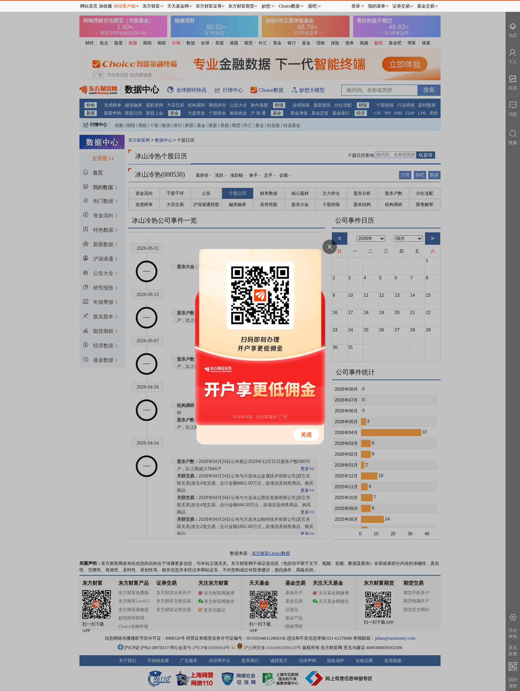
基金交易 (425, 6)
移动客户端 (124, 6)
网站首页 (89, 6)
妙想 (266, 6)
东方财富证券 (209, 6)
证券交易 (401, 6)
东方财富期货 (241, 6)
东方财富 (151, 6)
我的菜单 (376, 6)
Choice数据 (289, 6)
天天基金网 (178, 6)
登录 (355, 6)
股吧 (312, 6)
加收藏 (105, 6)
